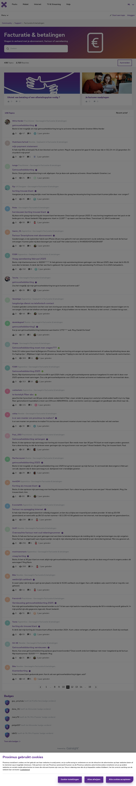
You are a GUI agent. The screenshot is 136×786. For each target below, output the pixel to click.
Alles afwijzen (93, 780)
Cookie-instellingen (70, 780)
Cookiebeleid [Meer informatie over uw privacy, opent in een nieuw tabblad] (25, 770)
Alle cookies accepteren (119, 780)
